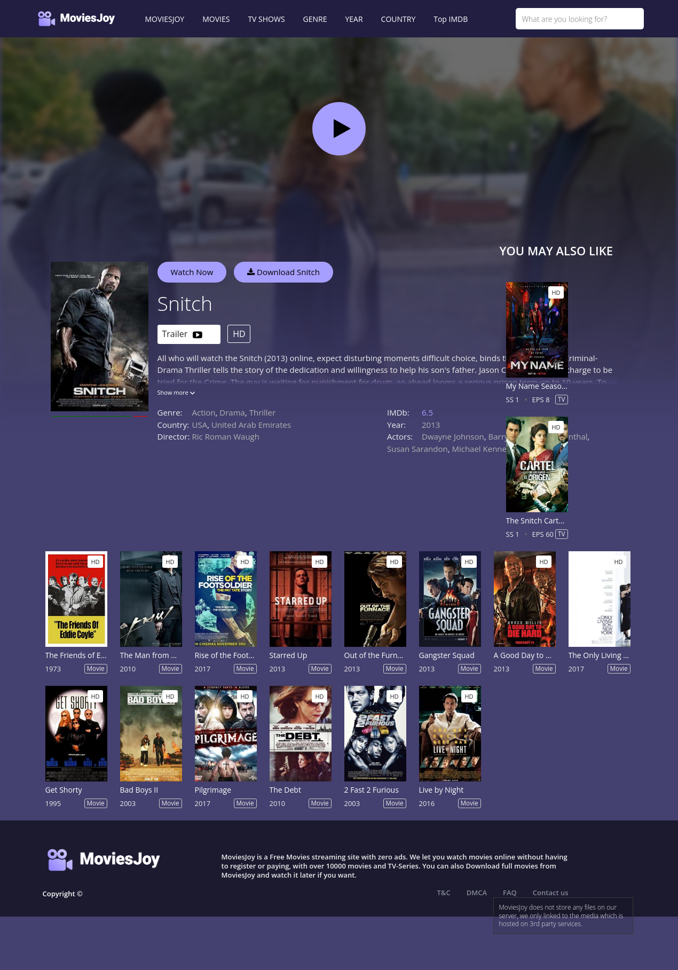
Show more (176, 392)
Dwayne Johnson (453, 436)
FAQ (510, 892)
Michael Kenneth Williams (499, 448)
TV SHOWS (266, 19)
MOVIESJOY (165, 19)
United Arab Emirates (251, 424)
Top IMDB (450, 19)
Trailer (182, 334)
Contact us (551, 892)
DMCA (477, 892)
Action (204, 412)
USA (200, 424)
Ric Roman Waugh (225, 436)
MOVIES (216, 19)
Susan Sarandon (417, 448)
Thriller (262, 412)
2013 (431, 424)
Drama (232, 412)
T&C (444, 892)
